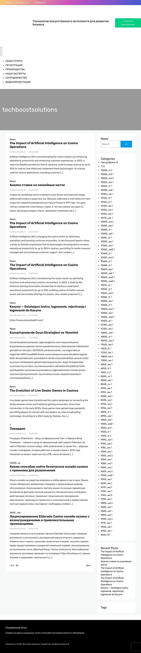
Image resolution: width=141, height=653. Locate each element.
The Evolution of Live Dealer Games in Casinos (44, 390)
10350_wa (106, 241)
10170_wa (106, 218)
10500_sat (106, 273)
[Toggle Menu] (1, 51)
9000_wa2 (106, 424)
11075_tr (105, 348)
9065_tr (105, 436)
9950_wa (106, 531)
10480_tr (106, 265)
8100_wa (106, 388)
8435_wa (106, 400)
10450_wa (106, 257)
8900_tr (105, 412)
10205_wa (106, 225)
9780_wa (106, 499)
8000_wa (106, 380)
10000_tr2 (106, 174)
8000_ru (105, 376)
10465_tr (105, 261)
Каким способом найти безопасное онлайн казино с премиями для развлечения (49, 468)
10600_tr (106, 305)
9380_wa (106, 463)
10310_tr (105, 237)
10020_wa (106, 182)
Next (88, 565)
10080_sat (106, 190)
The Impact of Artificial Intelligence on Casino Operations (44, 145)
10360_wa (106, 245)
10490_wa (106, 269)
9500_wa (106, 471)
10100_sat (106, 194)
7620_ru (105, 372)
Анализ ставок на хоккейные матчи (37, 185)
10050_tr (106, 186)
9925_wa (106, 527)
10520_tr (105, 289)
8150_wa (105, 392)
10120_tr (105, 202)
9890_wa (106, 515)
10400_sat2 (107, 249)
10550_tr (105, 297)
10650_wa (106, 313)
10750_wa (106, 328)
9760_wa (105, 495)
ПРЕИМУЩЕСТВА (15, 69)
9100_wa (105, 443)
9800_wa (106, 503)
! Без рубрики (108, 162)
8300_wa (106, 396)
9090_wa (106, 439)
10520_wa (106, 293)
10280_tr (106, 229)
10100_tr (105, 198)
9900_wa (106, 519)
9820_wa (106, 507)
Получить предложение (128, 23)
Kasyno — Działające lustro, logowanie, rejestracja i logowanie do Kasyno (48, 308)
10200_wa (106, 221)
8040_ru (105, 384)
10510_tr (105, 285)
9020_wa (106, 428)
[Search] (126, 144)
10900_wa (106, 340)
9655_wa (106, 483)
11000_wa (106, 344)
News (13, 139)
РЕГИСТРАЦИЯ (14, 65)
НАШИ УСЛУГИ (14, 61)
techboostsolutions (18, 152)
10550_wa (106, 301)
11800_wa (106, 356)
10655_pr (15, 462)
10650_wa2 (107, 317)
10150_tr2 (106, 210)
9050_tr (105, 432)
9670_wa (105, 487)
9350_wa (106, 459)
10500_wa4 (107, 281)
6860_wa (15, 512)
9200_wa (106, 451)
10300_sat (106, 233)
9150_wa (105, 447)
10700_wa (106, 324)
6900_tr (105, 368)
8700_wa (106, 404)
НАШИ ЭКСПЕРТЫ (16, 73)
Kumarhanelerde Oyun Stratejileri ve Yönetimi (44, 332)
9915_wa (105, 523)
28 (17, 565)
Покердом (17, 429)
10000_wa (106, 178)
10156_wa (106, 214)
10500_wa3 (107, 277)
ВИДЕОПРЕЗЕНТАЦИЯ (18, 82)
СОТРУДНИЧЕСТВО (16, 77)
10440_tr (106, 253)
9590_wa (106, 479)
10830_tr (106, 336)
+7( (15, 3)
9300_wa (106, 455)
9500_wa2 (106, 475)
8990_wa (106, 416)
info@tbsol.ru (40, 3)
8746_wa (106, 408)
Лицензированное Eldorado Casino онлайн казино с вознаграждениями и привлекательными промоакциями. (50, 520)
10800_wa (106, 332)
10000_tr (106, 170)
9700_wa (106, 491)
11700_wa (106, 352)
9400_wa (106, 467)
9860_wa (106, 511)
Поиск (104, 138)
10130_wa (106, 206)
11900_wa (106, 360)
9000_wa (106, 420)
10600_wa (106, 309)
